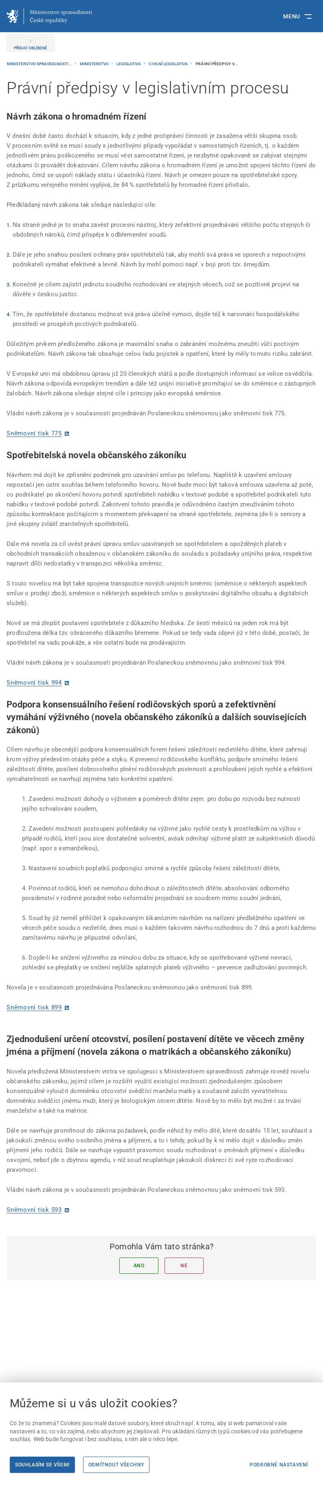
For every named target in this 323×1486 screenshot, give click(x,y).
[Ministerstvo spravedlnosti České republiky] (49, 16)
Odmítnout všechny (116, 1465)
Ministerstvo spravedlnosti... (40, 64)
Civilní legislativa (169, 64)
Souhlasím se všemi (42, 1465)
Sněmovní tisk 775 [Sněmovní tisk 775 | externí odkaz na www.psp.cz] (34, 433)
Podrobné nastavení (279, 1465)
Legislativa (129, 64)
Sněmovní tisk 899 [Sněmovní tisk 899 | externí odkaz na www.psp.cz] (34, 1007)
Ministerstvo (95, 64)
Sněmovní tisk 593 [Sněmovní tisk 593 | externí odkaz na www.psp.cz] (34, 1209)
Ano (139, 1266)
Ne (183, 1266)
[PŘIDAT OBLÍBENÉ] (30, 43)
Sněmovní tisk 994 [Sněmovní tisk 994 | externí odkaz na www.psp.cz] (34, 682)
